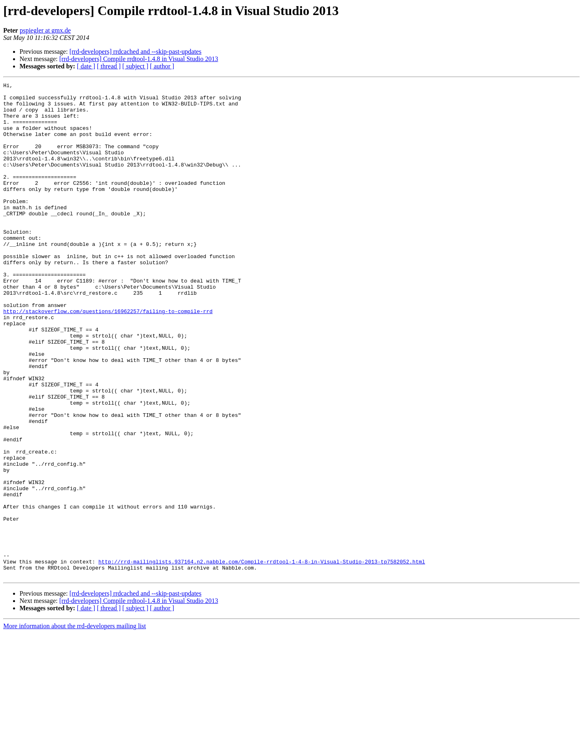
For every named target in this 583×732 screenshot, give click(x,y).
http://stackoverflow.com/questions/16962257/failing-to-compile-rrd (108, 357)
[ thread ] (109, 66)
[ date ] (86, 66)
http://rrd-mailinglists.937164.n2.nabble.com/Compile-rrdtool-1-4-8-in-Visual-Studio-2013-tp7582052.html (261, 658)
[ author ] (162, 66)
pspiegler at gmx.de (45, 30)
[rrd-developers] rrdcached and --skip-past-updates (136, 51)
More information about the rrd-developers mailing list (74, 724)
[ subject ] (135, 66)
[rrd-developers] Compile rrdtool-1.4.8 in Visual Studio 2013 (138, 58)
